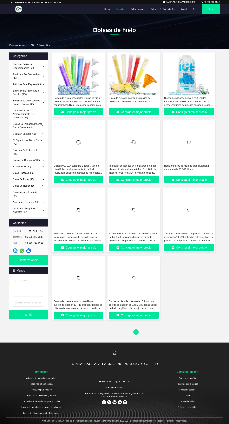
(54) (25, 194)
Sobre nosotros (138, 9)
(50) (23, 173)
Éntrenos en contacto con (163, 9)
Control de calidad (187, 390)
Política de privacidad (187, 407)
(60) (27, 84)
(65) (23, 66)
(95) (23, 114)
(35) (24, 186)
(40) (26, 76)
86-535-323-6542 (210, 2)
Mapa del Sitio (187, 401)
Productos (120, 9)
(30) (26, 102)
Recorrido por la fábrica (187, 384)
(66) (24, 134)
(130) (26, 92)
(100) (26, 160)
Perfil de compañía (187, 378)
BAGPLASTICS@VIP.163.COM (179, 2)
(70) (27, 142)
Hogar (107, 9)
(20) (26, 202)
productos (23, 45)
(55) (25, 152)
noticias (187, 395)
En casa (13, 45)
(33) (25, 210)
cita (211, 9)
